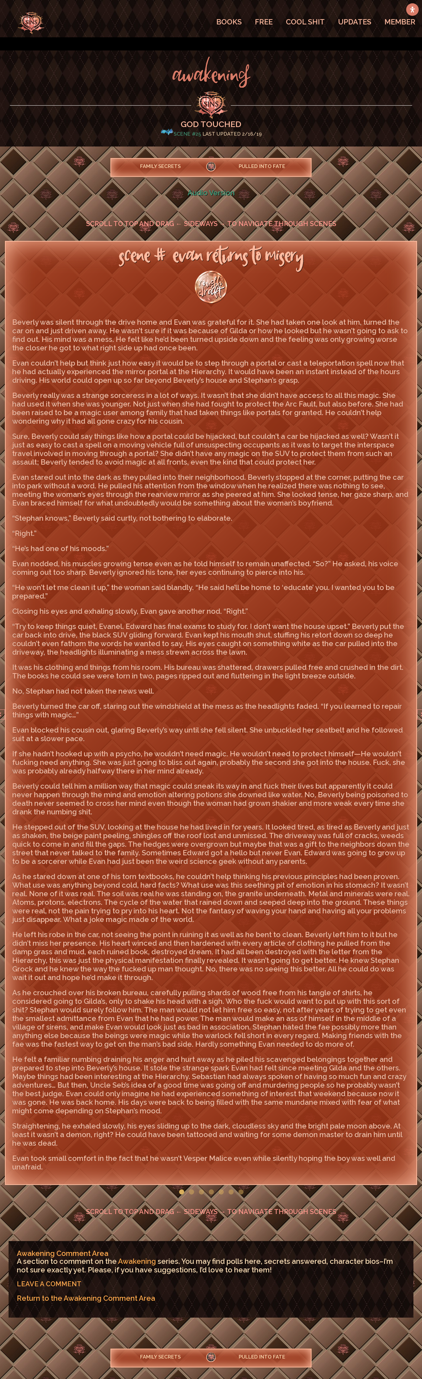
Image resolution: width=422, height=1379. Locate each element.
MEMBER (399, 21)
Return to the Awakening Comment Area (86, 1298)
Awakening (137, 1261)
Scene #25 (187, 134)
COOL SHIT (305, 21)
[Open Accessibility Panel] (412, 9)
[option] (211, 713)
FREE (264, 21)
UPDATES (354, 21)
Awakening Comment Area (62, 1253)
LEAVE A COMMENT (49, 1284)
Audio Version (211, 192)
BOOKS (229, 21)
